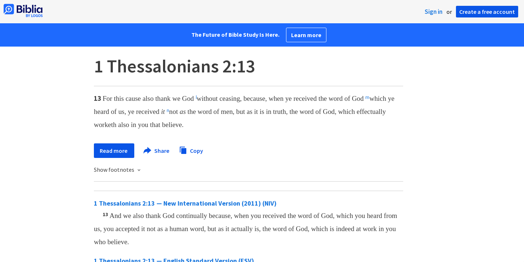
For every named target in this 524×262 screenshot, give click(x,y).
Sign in (433, 12)
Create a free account (487, 11)
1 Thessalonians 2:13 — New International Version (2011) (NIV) (185, 203)
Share (156, 150)
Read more (114, 150)
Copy (191, 150)
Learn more (306, 35)
